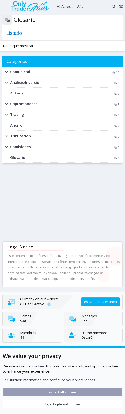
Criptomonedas (24, 103)
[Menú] (5, 6)
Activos (17, 93)
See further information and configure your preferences (49, 379)
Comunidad (20, 71)
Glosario (17, 157)
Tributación (20, 135)
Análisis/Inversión (26, 82)
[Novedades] (106, 6)
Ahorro (16, 125)
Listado (14, 33)
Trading (17, 114)
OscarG (87, 337)
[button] (6, 72)
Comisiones (20, 146)
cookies (38, 366)
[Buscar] (113, 6)
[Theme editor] (120, 6)
